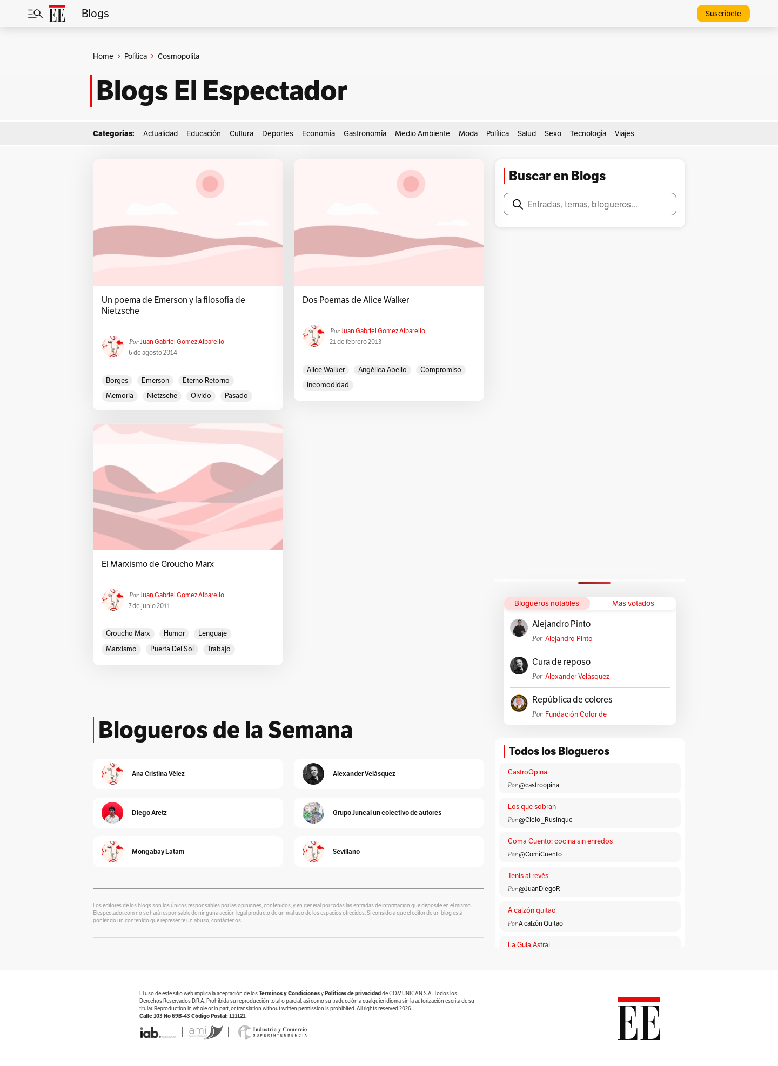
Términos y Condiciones (289, 993)
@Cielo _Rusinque (546, 819)
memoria (119, 395)
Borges (117, 380)
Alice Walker (326, 369)
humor (174, 633)
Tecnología (588, 133)
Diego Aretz (149, 812)
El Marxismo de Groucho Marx (158, 564)
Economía (318, 133)
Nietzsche (162, 395)
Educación (203, 133)
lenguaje (212, 633)
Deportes (277, 133)
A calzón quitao (532, 910)
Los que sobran (532, 806)
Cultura (241, 133)
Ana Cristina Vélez (158, 774)
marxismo (121, 648)
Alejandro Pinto (561, 624)
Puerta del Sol (172, 648)
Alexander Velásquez (577, 676)
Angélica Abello (382, 369)
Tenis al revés (528, 875)
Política (135, 56)
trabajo (219, 648)
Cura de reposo (561, 662)
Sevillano (346, 851)
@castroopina (539, 785)
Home (103, 56)
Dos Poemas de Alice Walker (356, 300)
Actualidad (160, 133)
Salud (527, 133)
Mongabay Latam (158, 851)
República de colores (572, 699)
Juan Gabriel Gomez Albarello (182, 342)
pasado (236, 395)
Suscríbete (723, 13)
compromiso (440, 369)
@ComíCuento (540, 854)
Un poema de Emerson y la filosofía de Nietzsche (173, 305)
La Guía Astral (529, 944)
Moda (468, 133)
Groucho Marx (128, 633)
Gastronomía (365, 133)
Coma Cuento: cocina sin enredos (560, 841)
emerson (155, 380)
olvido (201, 395)
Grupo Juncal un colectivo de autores (387, 812)
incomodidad (328, 384)
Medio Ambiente (422, 133)
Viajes (624, 133)
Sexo (553, 133)
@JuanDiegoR (539, 889)
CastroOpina (527, 772)
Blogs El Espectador (221, 90)
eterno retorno (206, 380)
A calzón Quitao (541, 923)
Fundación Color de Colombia (576, 714)
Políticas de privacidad (353, 993)
